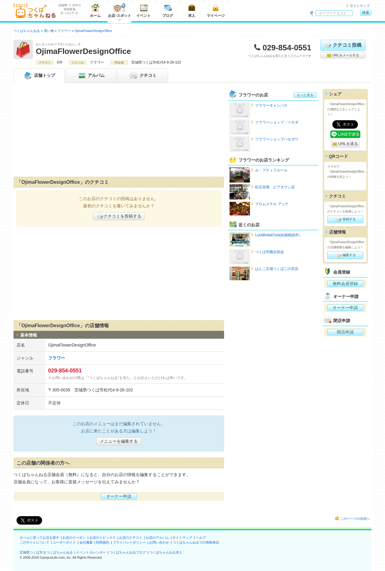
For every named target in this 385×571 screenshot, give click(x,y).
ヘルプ (201, 537)
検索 (365, 13)
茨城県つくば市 (31, 552)
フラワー (56, 358)
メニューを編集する (119, 441)
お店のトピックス (102, 537)
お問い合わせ (159, 542)
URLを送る (345, 143)
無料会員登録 (345, 283)
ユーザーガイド (64, 542)
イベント (143, 10)
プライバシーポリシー (129, 542)
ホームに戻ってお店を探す (39, 537)
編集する (345, 255)
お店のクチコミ (130, 537)
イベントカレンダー (91, 552)
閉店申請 (345, 332)
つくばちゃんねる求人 (165, 552)
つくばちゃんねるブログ (127, 552)
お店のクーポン (74, 537)
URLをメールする (343, 55)
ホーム (95, 10)
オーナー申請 (118, 496)
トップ (39, 75)
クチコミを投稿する (118, 216)
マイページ (216, 10)
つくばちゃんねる (59, 552)
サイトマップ (360, 6)
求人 (192, 10)
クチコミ (142, 75)
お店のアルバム (157, 537)
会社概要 (86, 542)
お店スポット (119, 10)
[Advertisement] (119, 131)
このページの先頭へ (355, 518)
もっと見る (305, 95)
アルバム (91, 75)
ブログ (168, 10)
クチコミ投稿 (342, 45)
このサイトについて (34, 542)
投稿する (345, 219)
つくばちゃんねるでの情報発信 (196, 542)
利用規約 (102, 542)
